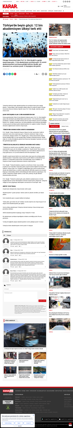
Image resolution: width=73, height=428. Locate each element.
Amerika (29, 399)
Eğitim (16, 13)
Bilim (43, 408)
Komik (37, 410)
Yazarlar (12, 10)
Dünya (17, 10)
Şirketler (49, 401)
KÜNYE (27, 390)
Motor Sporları (42, 403)
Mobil (24, 408)
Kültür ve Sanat (44, 412)
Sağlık (30, 405)
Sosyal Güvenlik (42, 401)
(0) (17, 246)
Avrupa (33, 399)
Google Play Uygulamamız (50, 419)
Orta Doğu (23, 399)
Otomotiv (32, 401)
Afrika (40, 399)
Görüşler (50, 10)
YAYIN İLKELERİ (33, 390)
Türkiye (27, 13)
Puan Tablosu (67, 401)
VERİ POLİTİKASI (58, 390)
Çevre (31, 13)
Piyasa (24, 401)
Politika (11, 13)
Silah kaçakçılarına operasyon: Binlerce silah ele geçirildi (23, 16)
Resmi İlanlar (58, 10)
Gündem (26, 410)
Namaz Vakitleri (68, 399)
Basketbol (26, 403)
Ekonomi (22, 10)
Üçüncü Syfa (29, 397)
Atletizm (36, 403)
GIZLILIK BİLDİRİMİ (50, 390)
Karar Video (44, 10)
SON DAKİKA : (6, 16)
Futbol (21, 403)
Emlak (27, 401)
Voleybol (31, 403)
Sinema (33, 410)
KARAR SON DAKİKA (8, 402)
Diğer (48, 403)
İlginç (41, 410)
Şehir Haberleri (67, 405)
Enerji (36, 401)
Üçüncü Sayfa (22, 13)
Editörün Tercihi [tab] (65, 126)
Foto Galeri (18, 412)
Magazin (27, 405)
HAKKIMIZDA (18, 390)
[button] (34, 74)
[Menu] (63, 11)
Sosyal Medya (34, 408)
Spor (34, 10)
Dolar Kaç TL (67, 403)
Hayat (38, 10)
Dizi (30, 410)
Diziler (22, 405)
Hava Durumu (67, 397)
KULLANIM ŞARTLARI (41, 390)
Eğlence (42, 405)
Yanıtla (13, 246)
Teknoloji (18, 408)
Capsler (29, 412)
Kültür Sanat (36, 405)
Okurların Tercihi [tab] (54, 126)
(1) (20, 246)
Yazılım (40, 408)
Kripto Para (29, 10)
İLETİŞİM (23, 390)
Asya (37, 399)
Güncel (7, 10)
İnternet (28, 408)
